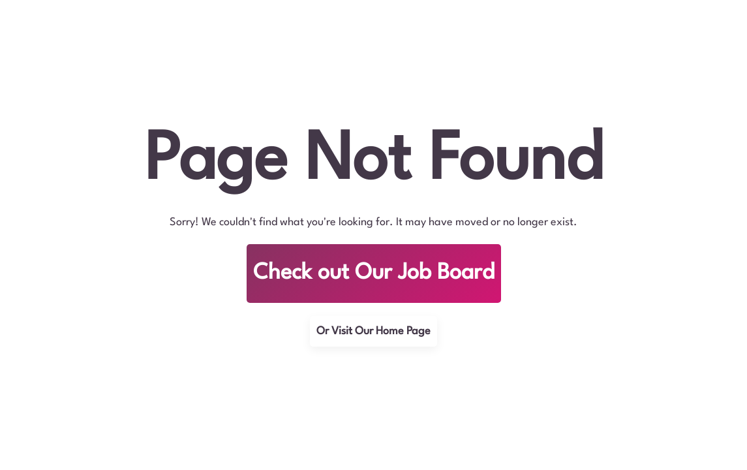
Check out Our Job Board (374, 273)
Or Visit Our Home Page (373, 331)
